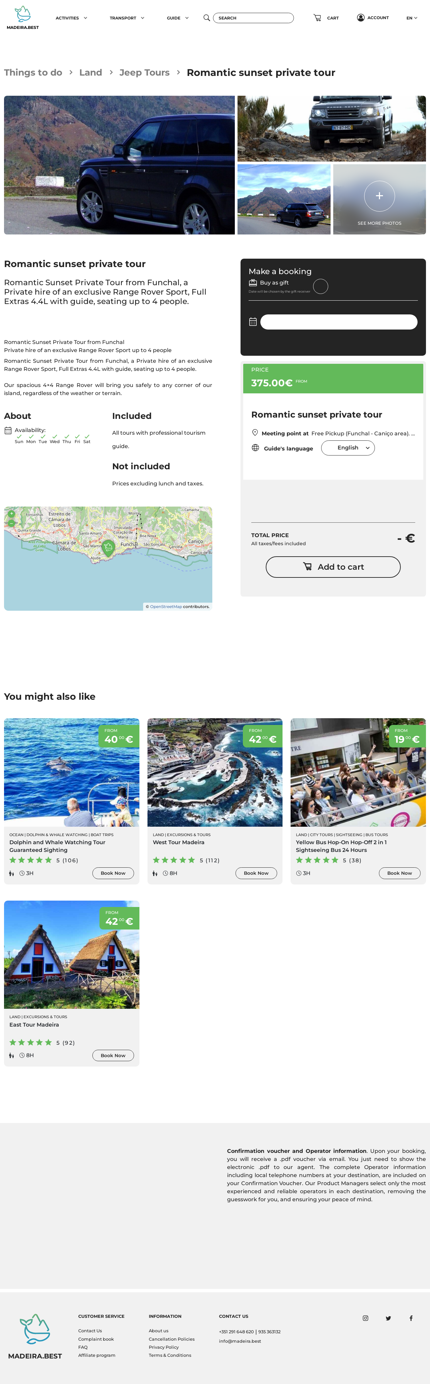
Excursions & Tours (189, 837)
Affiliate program (97, 1355)
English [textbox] (348, 448)
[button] (85, 18)
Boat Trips (102, 837)
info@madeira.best (240, 1341)
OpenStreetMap (166, 608)
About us (158, 1331)
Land (97, 72)
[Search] (253, 18)
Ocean (16, 837)
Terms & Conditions (170, 1355)
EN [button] (409, 17)
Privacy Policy (164, 1347)
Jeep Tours (154, 72)
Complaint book (96, 1339)
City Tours (321, 837)
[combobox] (348, 448)
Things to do (36, 72)
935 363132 (269, 1332)
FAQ (83, 1347)
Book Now (113, 876)
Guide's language (282, 448)
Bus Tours (377, 837)
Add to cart (333, 569)
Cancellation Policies (172, 1339)
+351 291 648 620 (236, 1332)
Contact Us (90, 1331)
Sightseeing (349, 837)
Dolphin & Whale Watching (57, 837)
